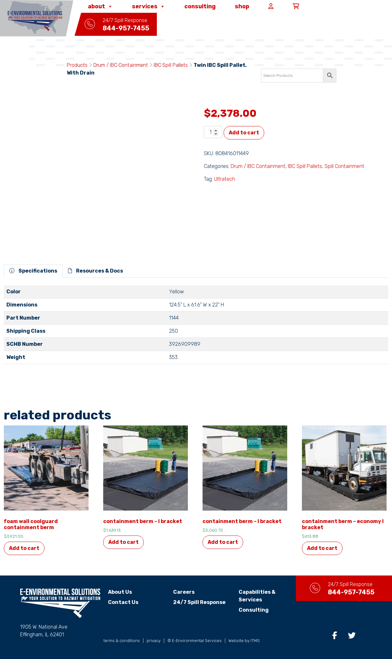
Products (77, 65)
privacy (154, 640)
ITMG (255, 640)
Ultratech (224, 179)
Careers (184, 592)
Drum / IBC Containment (120, 65)
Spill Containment (344, 166)
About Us (120, 592)
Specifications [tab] (33, 271)
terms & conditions (122, 640)
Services (148, 6)
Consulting (200, 6)
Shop (242, 6)
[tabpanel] (196, 327)
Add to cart (244, 133)
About (100, 6)
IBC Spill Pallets (171, 65)
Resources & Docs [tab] (95, 271)
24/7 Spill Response (199, 602)
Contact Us (123, 602)
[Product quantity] (213, 132)
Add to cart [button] (24, 548)
